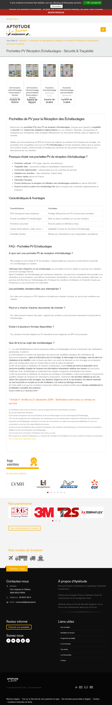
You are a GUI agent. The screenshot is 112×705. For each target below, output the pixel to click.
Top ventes (64, 649)
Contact (63, 660)
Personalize (56, 6)
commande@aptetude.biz (26, 602)
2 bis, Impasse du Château (20, 589)
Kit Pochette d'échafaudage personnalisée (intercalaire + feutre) (32, 93)
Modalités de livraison (68, 633)
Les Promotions (66, 644)
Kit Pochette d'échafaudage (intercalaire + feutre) (15, 91)
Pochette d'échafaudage (49, 89)
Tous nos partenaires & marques (24, 528)
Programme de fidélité (68, 638)
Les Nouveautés (66, 655)
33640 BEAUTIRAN (17, 593)
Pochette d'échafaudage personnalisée (66, 90)
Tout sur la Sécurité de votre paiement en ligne (40, 699)
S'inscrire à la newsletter (18, 627)
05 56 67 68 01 (12, 19)
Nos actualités (65, 627)
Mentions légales (13, 699)
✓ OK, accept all (92, 3)
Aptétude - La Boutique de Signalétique (36, 40)
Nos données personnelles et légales (76, 699)
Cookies (96, 699)
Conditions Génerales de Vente (20, 702)
